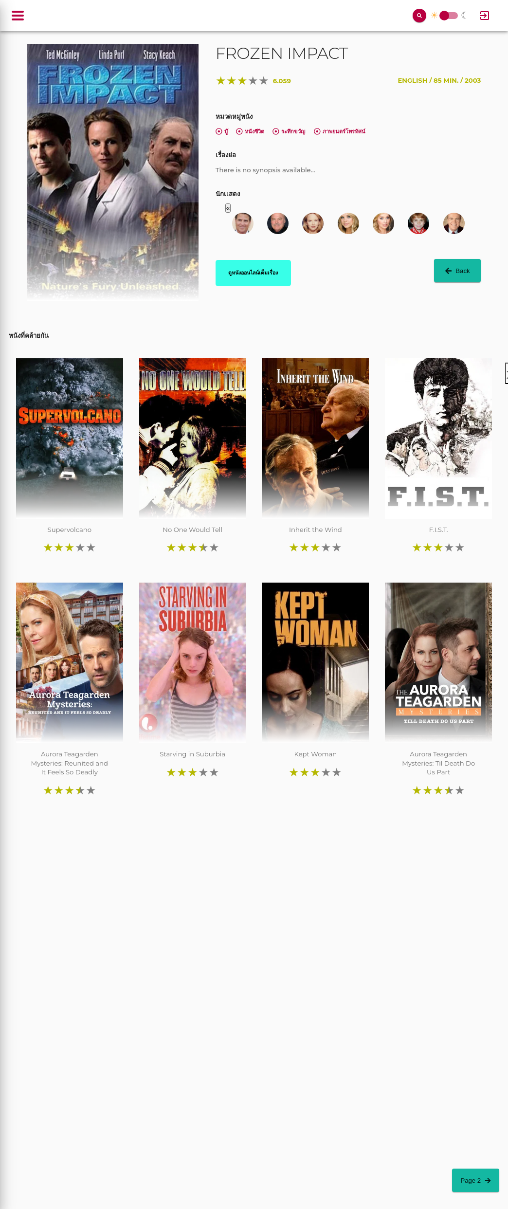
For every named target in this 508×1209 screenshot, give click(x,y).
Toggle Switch (444, 15)
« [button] (228, 208)
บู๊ (222, 131)
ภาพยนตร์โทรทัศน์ (339, 131)
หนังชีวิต (250, 131)
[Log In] (484, 15)
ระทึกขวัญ (288, 131)
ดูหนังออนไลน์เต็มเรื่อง (253, 272)
